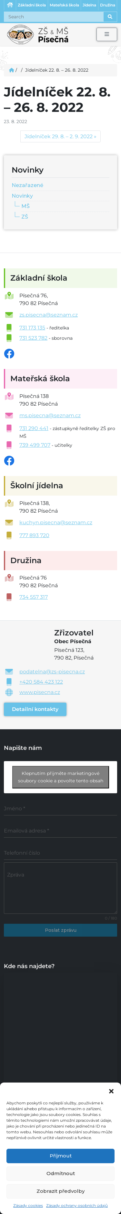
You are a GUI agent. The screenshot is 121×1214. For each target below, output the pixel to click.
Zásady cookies (28, 1205)
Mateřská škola (64, 5)
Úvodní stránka (10, 5)
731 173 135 (32, 328)
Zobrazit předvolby (60, 1191)
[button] (111, 1090)
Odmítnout (60, 1173)
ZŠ (24, 217)
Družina (107, 5)
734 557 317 (33, 597)
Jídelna (89, 5)
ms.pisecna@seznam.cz (50, 415)
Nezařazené (27, 185)
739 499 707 (34, 445)
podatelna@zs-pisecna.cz (52, 672)
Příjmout (61, 1156)
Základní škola (32, 5)
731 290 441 (33, 428)
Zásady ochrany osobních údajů (77, 1205)
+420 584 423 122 (41, 682)
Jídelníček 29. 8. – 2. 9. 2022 (59, 136)
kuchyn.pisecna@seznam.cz (55, 522)
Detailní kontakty (35, 709)
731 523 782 (33, 338)
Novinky (22, 196)
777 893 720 (34, 535)
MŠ (25, 206)
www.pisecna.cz (39, 692)
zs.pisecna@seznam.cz (48, 315)
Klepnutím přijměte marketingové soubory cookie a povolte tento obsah (60, 777)
